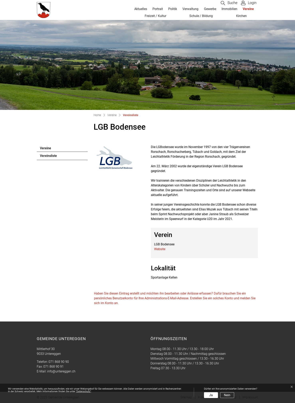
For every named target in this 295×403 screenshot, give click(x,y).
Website (159, 249)
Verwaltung (190, 9)
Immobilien (229, 9)
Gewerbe (210, 9)
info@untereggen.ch (61, 371)
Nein (227, 395)
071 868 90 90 (59, 362)
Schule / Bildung (201, 16)
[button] (229, 3)
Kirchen (241, 16)
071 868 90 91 (53, 366)
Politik (172, 9)
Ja (211, 395)
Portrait (157, 9)
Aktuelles (140, 9)
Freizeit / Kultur (155, 16)
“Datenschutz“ (83, 391)
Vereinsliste (51, 157)
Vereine (248, 9)
